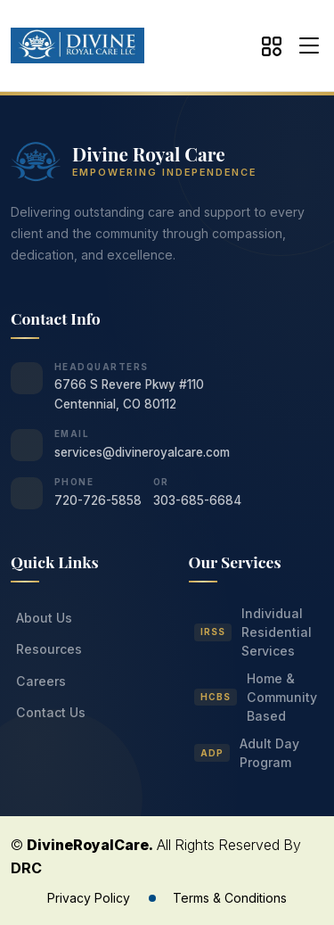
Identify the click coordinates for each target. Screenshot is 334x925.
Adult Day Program (247, 753)
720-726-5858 (98, 500)
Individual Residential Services (253, 632)
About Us (44, 617)
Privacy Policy (88, 897)
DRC (26, 868)
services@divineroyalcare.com (142, 452)
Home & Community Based (256, 697)
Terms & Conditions (230, 897)
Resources (49, 649)
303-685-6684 (197, 500)
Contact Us (51, 712)
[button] (304, 45)
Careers (41, 681)
